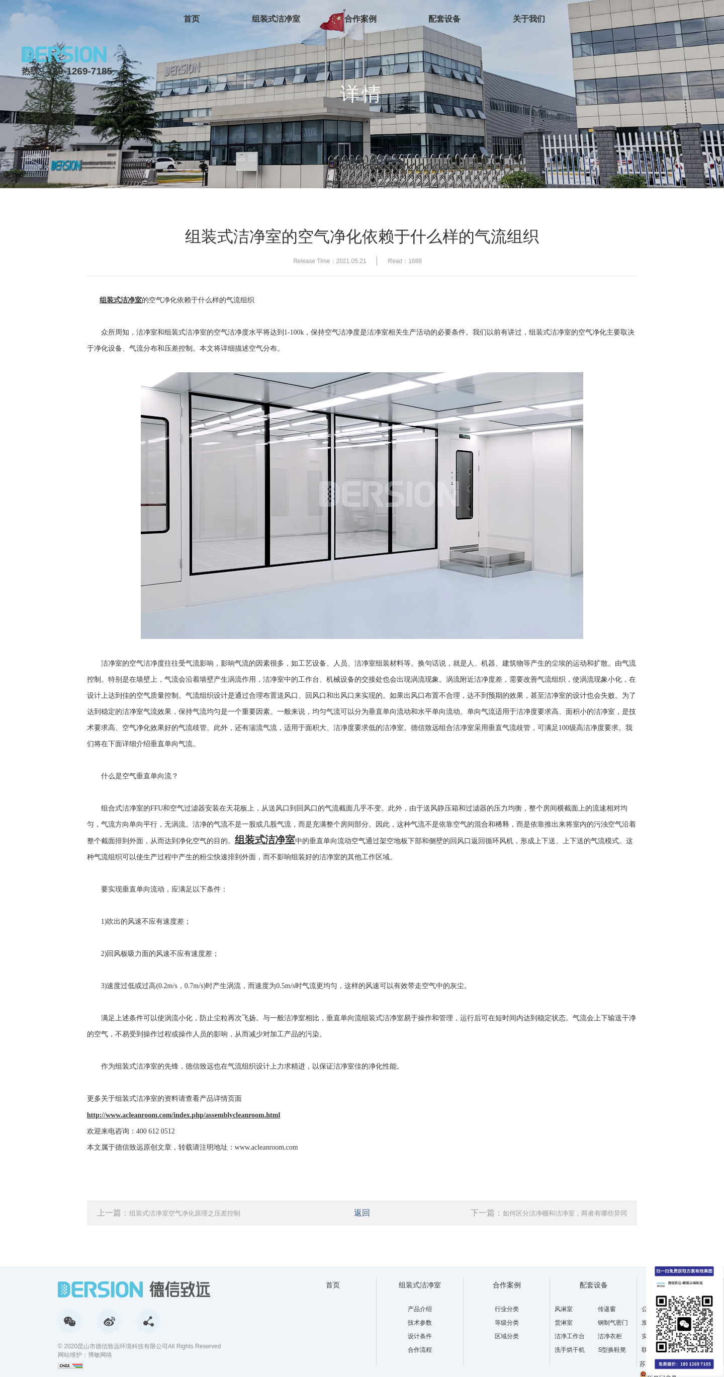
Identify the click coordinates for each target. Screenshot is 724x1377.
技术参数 (420, 1323)
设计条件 (420, 1336)
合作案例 (360, 19)
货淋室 (564, 1323)
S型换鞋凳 (612, 1350)
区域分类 (507, 1336)
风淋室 (564, 1309)
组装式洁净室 (276, 19)
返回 (362, 1212)
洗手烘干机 (570, 1350)
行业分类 (507, 1309)
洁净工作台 (570, 1336)
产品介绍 (420, 1309)
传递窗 (607, 1309)
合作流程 (420, 1350)
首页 (192, 19)
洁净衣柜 (610, 1336)
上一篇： (168, 1212)
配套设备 (444, 19)
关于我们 (529, 19)
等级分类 (507, 1323)
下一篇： (549, 1212)
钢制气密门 (613, 1323)
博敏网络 (100, 1355)
